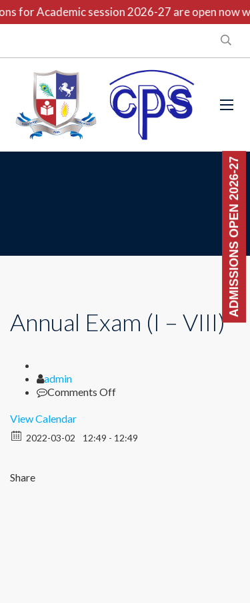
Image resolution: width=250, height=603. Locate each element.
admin (58, 378)
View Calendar (43, 418)
